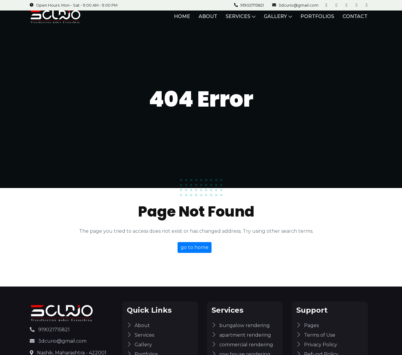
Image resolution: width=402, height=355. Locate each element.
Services (140, 335)
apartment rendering (241, 335)
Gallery (139, 344)
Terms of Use (315, 335)
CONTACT (355, 21)
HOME (182, 21)
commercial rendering (242, 344)
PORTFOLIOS (317, 21)
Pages (307, 325)
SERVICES (240, 21)
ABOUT (208, 21)
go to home (195, 247)
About (138, 325)
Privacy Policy (316, 344)
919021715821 (50, 329)
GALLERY (278, 21)
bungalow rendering (241, 325)
